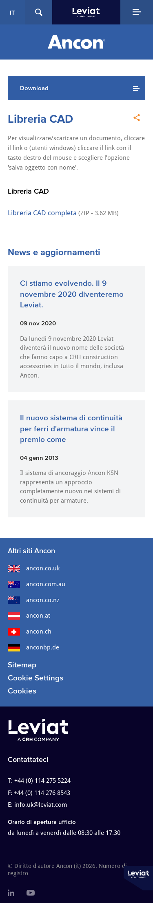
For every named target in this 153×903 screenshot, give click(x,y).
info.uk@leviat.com (40, 804)
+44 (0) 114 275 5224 (42, 780)
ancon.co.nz (34, 600)
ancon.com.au (36, 584)
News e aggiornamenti (54, 252)
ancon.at (29, 615)
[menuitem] (11, 893)
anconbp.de (33, 647)
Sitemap (22, 664)
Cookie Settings (35, 677)
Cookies (22, 691)
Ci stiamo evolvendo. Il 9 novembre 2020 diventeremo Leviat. (72, 294)
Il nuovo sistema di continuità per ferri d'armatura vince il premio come (71, 428)
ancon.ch (29, 631)
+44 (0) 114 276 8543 (42, 793)
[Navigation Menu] (136, 12)
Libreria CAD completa (42, 213)
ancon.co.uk (34, 568)
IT (12, 12)
